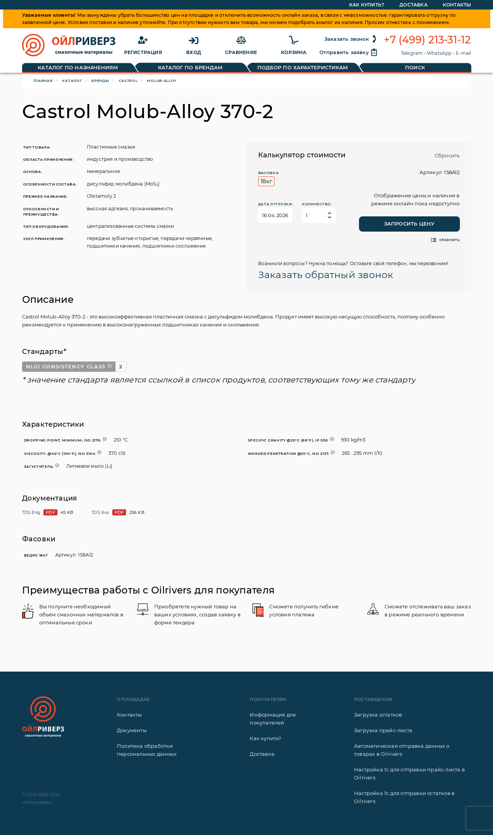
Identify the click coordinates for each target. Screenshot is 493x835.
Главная (43, 80)
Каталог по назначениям (78, 67)
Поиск (415, 67)
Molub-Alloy (162, 80)
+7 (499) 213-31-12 (427, 40)
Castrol (128, 80)
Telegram (412, 53)
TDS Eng (31, 512)
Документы (132, 730)
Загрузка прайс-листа (383, 730)
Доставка (262, 754)
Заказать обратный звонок (326, 274)
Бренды (100, 80)
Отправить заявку (348, 52)
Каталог (72, 80)
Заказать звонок (351, 39)
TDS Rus (100, 512)
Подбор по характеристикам (302, 67)
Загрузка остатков (378, 715)
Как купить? (265, 738)
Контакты (129, 715)
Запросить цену (409, 224)
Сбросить (447, 155)
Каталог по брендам (190, 67)
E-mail (463, 53)
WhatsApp (439, 53)
